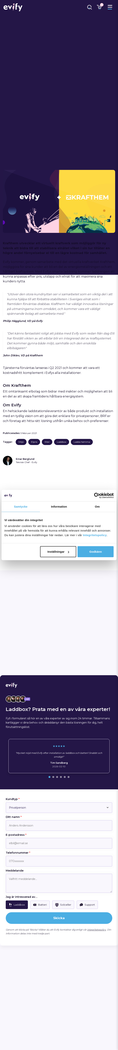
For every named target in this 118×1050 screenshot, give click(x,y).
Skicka (59, 918)
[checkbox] (17, 904)
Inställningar (58, 551)
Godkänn (95, 551)
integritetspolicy (96, 929)
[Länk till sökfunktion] (89, 7)
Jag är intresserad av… (21, 897)
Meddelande (14, 870)
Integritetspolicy (95, 535)
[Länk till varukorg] (99, 7)
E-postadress (16, 835)
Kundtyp (12, 799)
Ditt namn (14, 817)
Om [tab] (97, 506)
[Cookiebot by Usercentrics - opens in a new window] (97, 495)
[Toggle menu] (110, 7)
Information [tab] (59, 506)
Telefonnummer (18, 852)
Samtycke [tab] (20, 506)
